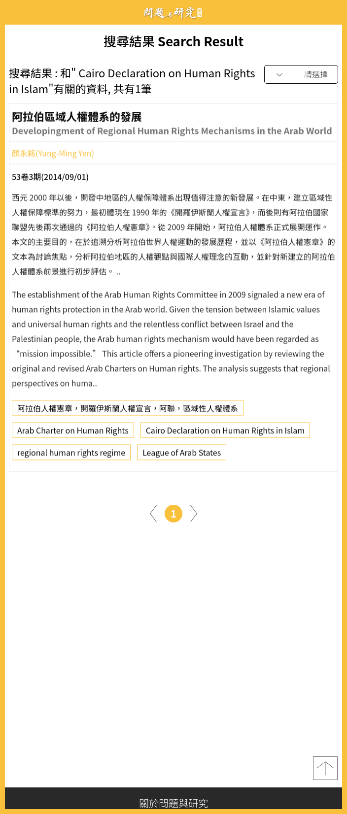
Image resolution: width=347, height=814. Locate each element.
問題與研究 (173, 12)
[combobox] (301, 74)
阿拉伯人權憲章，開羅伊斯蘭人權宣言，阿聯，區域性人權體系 (127, 411)
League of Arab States (181, 455)
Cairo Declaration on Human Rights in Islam (225, 433)
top (325, 768)
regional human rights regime (71, 455)
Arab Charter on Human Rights (73, 433)
